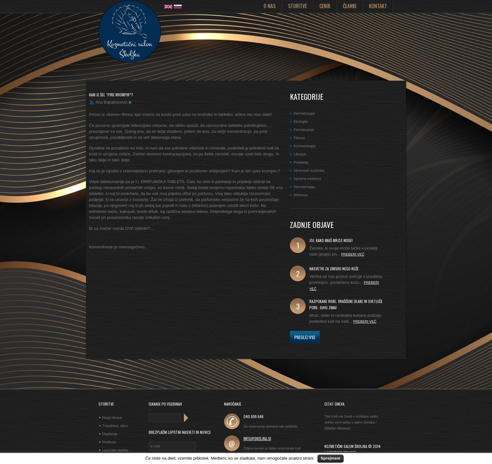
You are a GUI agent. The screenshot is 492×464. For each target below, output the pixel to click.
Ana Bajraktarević (111, 102)
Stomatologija (304, 187)
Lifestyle (300, 154)
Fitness (299, 138)
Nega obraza (112, 417)
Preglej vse (304, 337)
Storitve (297, 6)
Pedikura (109, 442)
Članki (349, 6)
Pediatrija (301, 162)
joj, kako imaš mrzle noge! (331, 240)
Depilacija (109, 434)
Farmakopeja (304, 130)
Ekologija (301, 121)
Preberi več (352, 254)
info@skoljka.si (257, 438)
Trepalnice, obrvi (115, 426)
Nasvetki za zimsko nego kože (334, 268)
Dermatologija (304, 113)
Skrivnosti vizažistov (309, 170)
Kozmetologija (304, 146)
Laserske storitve (115, 450)
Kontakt (378, 6)
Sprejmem (330, 458)
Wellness (301, 195)
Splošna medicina (307, 179)
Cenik (324, 6)
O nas (269, 6)
